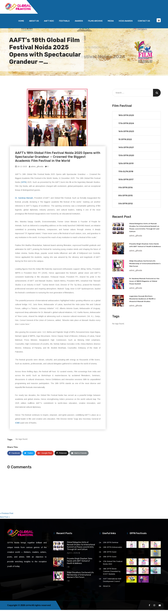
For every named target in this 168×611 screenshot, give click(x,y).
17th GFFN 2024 (126, 124)
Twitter (28, 454)
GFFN (23, 183)
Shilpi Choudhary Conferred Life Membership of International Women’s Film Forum (145, 264)
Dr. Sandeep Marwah (24, 199)
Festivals (64, 22)
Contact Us (144, 22)
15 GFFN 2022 (125, 140)
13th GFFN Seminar (110, 543)
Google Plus (45, 454)
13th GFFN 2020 (126, 156)
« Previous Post (6, 514)
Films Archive (95, 22)
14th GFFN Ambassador (112, 548)
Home (21, 22)
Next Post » (5, 518)
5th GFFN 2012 (125, 204)
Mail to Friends (79, 454)
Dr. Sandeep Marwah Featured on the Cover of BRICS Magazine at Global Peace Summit (144, 282)
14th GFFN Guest (109, 553)
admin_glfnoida (36, 167)
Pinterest (61, 454)
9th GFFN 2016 (125, 188)
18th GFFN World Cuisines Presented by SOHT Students (111, 572)
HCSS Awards (126, 22)
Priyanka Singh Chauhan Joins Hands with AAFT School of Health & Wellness (79, 562)
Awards (79, 22)
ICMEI (17, 424)
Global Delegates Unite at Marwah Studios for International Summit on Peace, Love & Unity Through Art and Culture (81, 547)
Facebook (14, 454)
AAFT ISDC (49, 22)
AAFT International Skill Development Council (112, 581)
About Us (34, 22)
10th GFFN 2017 (125, 180)
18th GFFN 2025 (126, 116)
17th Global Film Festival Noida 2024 (112, 563)
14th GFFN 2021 (126, 148)
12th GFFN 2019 (126, 164)
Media (111, 22)
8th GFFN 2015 (125, 196)
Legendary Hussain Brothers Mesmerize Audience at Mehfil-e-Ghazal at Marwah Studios (142, 299)
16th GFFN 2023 (126, 132)
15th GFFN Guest (109, 558)
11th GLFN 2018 (125, 172)
